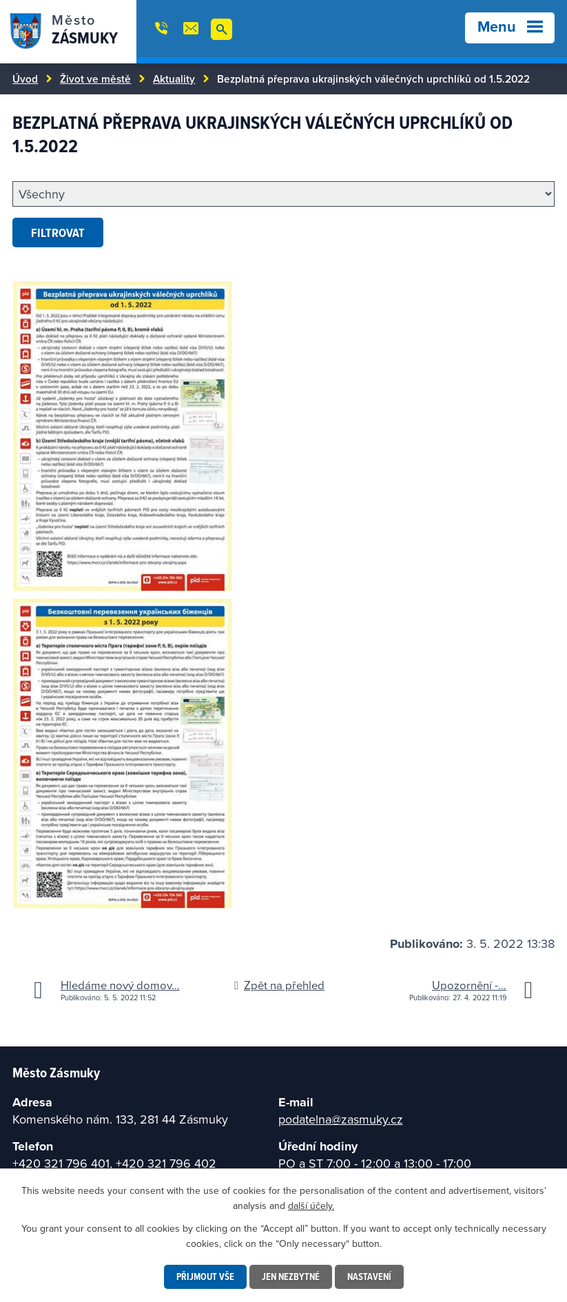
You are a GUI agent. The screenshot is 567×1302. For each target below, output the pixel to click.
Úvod (25, 78)
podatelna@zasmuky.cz (340, 1119)
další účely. (311, 1205)
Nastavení (369, 1276)
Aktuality (174, 78)
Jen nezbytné (291, 1276)
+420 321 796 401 (61, 1163)
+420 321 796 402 (166, 1163)
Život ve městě (95, 78)
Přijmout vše (205, 1276)
